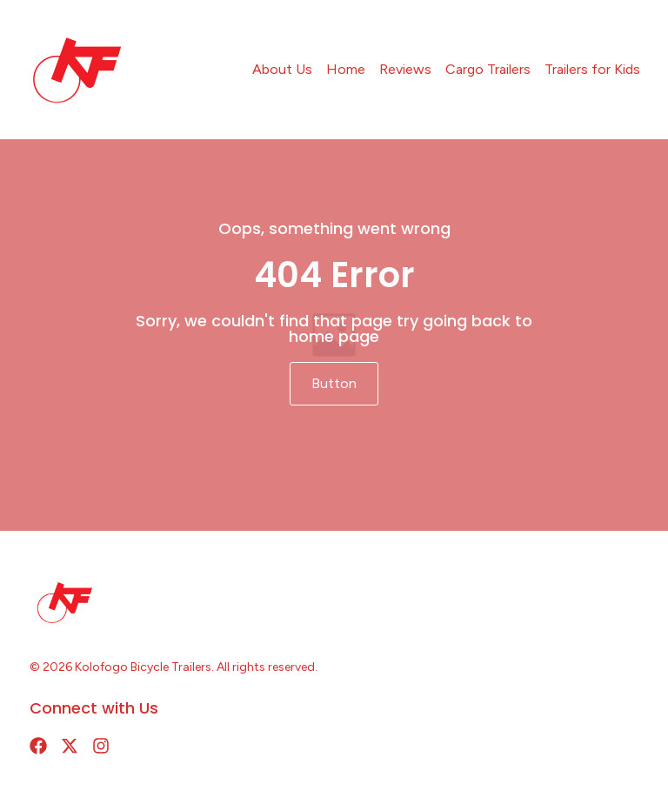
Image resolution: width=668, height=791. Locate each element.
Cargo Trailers (488, 69)
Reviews (405, 69)
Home (345, 69)
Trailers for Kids (592, 69)
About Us (282, 69)
